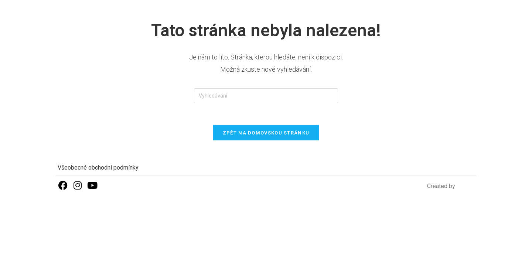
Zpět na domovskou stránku (266, 133)
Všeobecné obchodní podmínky (98, 167)
